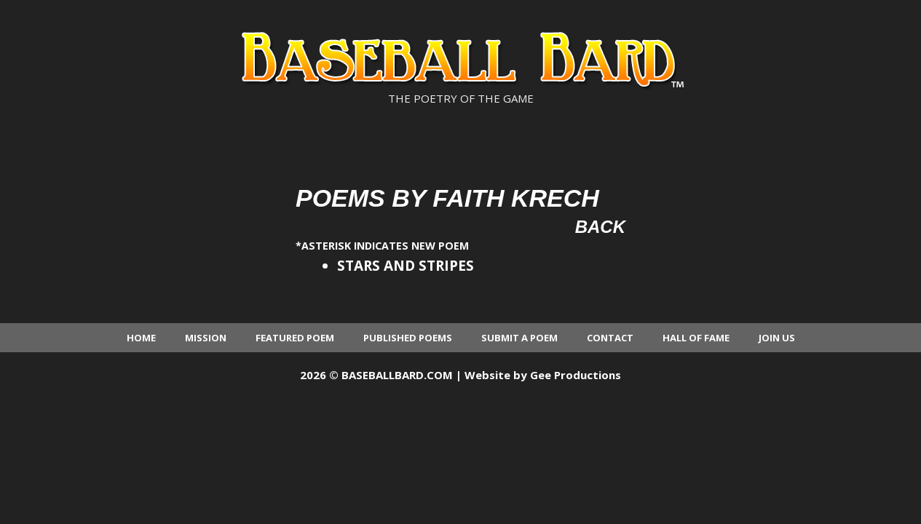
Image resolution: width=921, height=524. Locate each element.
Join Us (777, 337)
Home (141, 337)
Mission (205, 337)
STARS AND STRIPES (405, 265)
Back (600, 227)
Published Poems (407, 337)
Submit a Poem (519, 337)
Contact (610, 337)
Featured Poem (295, 337)
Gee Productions (575, 375)
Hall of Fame (696, 337)
